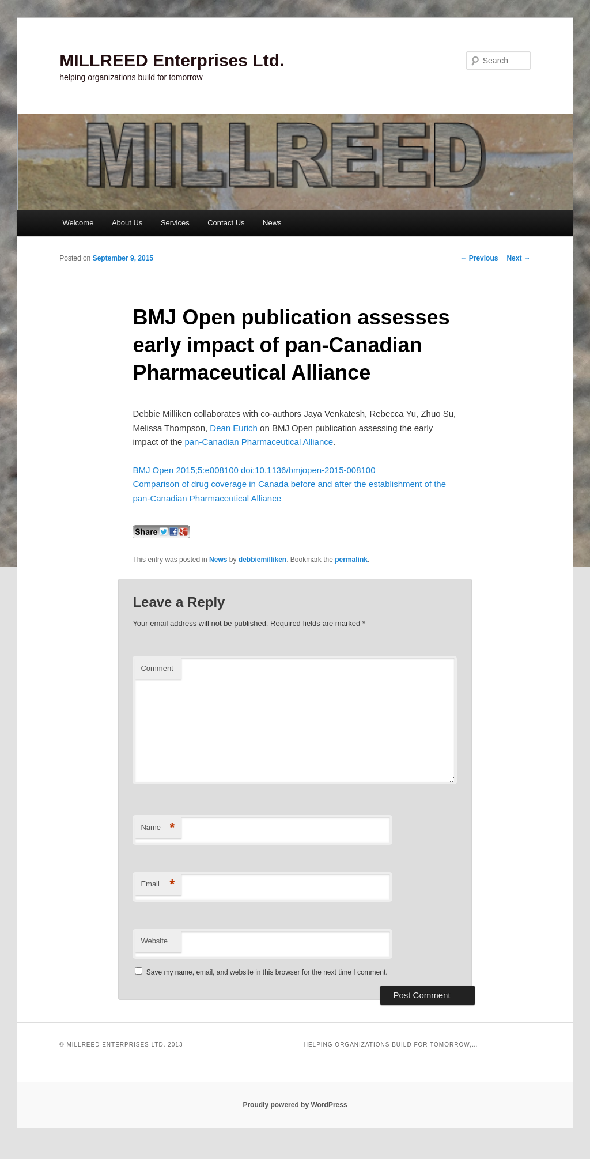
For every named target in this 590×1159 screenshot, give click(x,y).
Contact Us (225, 222)
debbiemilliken (262, 560)
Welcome (77, 222)
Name (158, 828)
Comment (157, 668)
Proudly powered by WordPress (295, 1105)
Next (518, 258)
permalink (351, 560)
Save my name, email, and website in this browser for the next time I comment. (267, 972)
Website (154, 941)
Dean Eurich (234, 428)
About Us (127, 222)
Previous (479, 258)
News (272, 222)
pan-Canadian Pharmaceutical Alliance (258, 442)
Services (175, 222)
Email (158, 884)
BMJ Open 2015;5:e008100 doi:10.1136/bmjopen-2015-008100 (254, 470)
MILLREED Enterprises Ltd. (171, 60)
